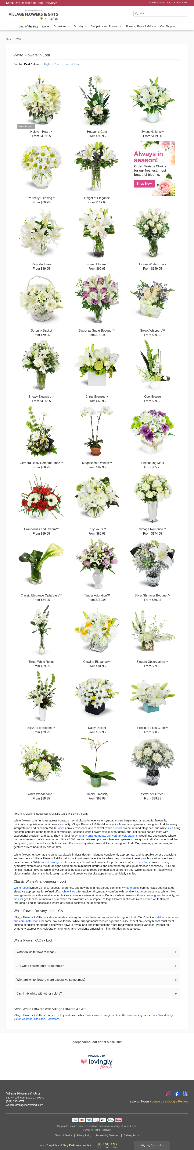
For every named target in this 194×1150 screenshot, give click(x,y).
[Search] (160, 13)
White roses (21, 887)
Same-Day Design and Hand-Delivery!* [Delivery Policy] (31, 2)
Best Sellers (31, 64)
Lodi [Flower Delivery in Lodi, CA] (154, 1015)
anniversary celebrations (122, 835)
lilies (170, 828)
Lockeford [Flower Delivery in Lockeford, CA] (53, 1018)
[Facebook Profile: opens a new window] (177, 1093)
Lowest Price (72, 64)
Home (9, 39)
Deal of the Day (28, 26)
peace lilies (143, 862)
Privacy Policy (84, 1135)
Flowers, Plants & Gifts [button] (140, 26)
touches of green (151, 895)
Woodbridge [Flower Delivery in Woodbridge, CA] (166, 1015)
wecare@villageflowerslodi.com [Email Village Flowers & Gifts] (24, 1104)
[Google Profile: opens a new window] (185, 1093)
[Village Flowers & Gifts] (33, 14)
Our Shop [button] (167, 26)
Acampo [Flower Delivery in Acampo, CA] (27, 1018)
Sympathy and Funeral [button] (106, 26)
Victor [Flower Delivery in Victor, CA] (17, 1018)
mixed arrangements (54, 862)
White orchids (130, 887)
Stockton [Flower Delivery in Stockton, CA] (39, 1018)
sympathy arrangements (90, 835)
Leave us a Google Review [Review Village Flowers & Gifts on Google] (170, 1101)
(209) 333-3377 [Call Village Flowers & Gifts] (15, 1101)
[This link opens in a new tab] (97, 1062)
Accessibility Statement (107, 1135)
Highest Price (52, 64)
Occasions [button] (61, 26)
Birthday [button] (80, 26)
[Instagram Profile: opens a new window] (168, 1093)
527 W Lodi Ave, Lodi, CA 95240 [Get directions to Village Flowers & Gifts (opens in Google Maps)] (25, 1097)
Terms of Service (63, 1135)
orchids (117, 828)
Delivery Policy (131, 1135)
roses (60, 828)
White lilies (68, 891)
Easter (46, 26)
